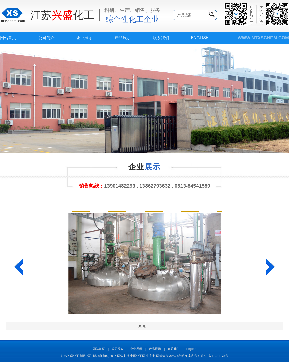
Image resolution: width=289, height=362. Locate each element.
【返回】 (142, 326)
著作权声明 (176, 356)
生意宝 (150, 356)
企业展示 (84, 38)
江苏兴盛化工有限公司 (76, 356)
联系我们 (161, 38)
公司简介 (46, 38)
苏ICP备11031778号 (214, 356)
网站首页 (8, 38)
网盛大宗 (162, 356)
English (200, 38)
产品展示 (123, 38)
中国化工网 (137, 356)
